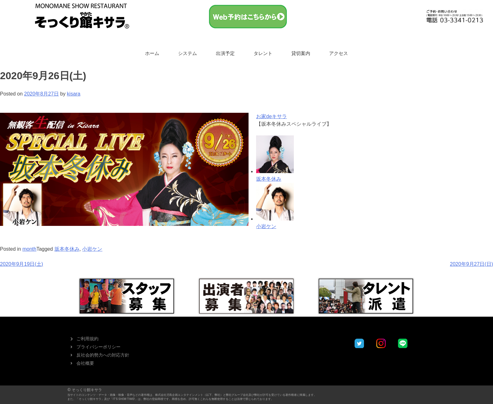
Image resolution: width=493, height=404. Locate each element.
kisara (74, 93)
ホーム (152, 53)
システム (187, 53)
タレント (263, 53)
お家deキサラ (271, 116)
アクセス (338, 53)
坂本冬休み (67, 249)
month (29, 249)
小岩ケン (92, 249)
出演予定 (225, 53)
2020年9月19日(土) (21, 264)
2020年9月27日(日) (471, 264)
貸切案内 (300, 53)
